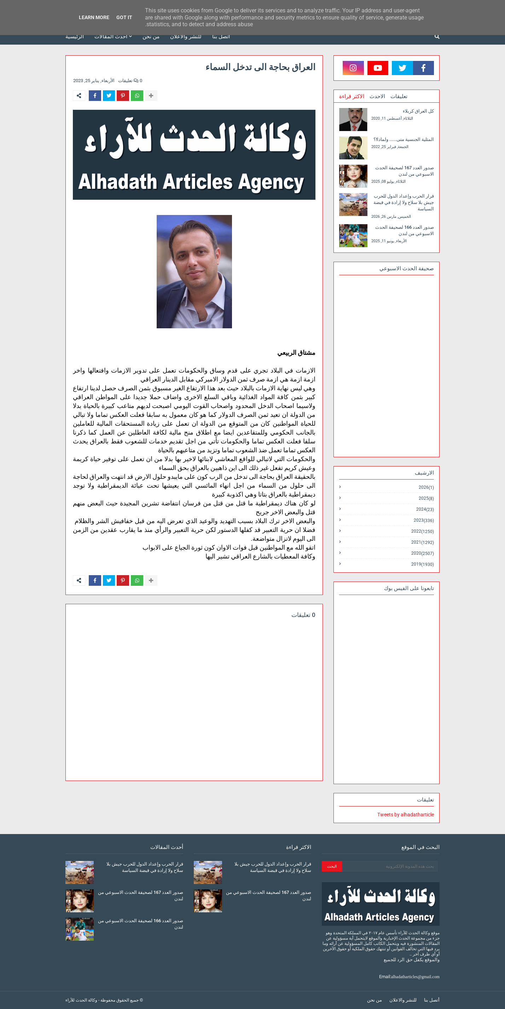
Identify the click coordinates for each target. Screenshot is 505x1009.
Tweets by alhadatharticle (405, 814)
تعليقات (398, 96)
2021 (422, 542)
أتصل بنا (432, 1000)
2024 (425, 509)
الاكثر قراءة (351, 96)
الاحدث (377, 96)
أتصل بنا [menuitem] (221, 36)
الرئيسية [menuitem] (74, 36)
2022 (422, 531)
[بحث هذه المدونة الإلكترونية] (390, 866)
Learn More (94, 17)
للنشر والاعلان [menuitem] (186, 36)
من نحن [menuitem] (151, 36)
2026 (426, 487)
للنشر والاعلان (403, 1000)
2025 (426, 498)
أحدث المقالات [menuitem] (110, 36)
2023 (424, 520)
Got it (124, 17)
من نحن (374, 1000)
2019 (422, 564)
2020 (422, 553)
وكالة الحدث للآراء (81, 1000)
